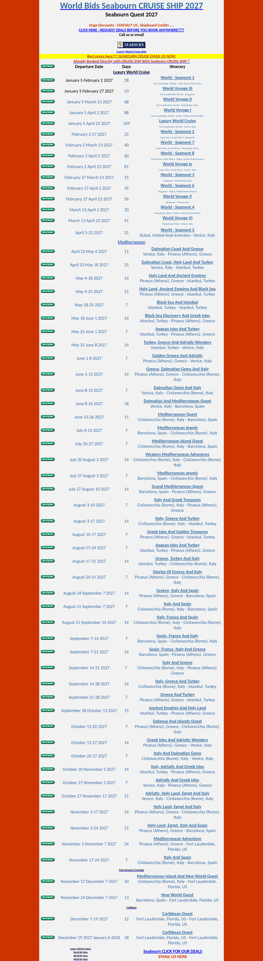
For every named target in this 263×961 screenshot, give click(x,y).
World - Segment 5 (177, 229)
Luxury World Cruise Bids (131, 51)
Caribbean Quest (177, 932)
